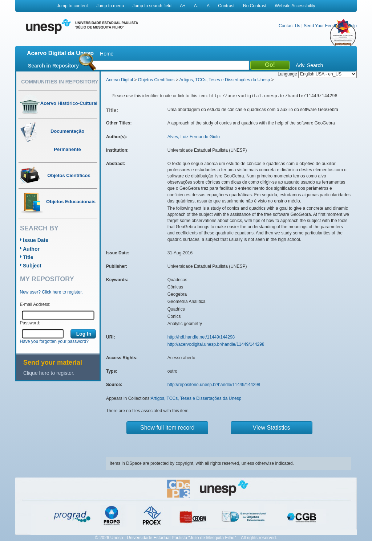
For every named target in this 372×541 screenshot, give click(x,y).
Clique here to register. (48, 373)
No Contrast (254, 5)
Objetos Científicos (156, 79)
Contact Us (289, 25)
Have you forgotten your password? (54, 341)
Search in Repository (53, 66)
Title (28, 257)
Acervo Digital (119, 79)
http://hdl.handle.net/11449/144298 (201, 337)
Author (31, 249)
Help (352, 25)
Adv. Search (309, 65)
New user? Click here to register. (51, 292)
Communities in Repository (59, 82)
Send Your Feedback (324, 25)
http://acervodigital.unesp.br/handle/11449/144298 (215, 344)
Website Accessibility (295, 5)
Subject (32, 266)
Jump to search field (152, 5)
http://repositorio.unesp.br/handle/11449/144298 (213, 384)
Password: (30, 322)
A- (196, 5)
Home (106, 54)
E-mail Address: (35, 304)
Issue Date (35, 240)
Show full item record (167, 428)
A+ (182, 5)
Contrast (226, 5)
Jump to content (72, 5)
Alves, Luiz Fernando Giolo (193, 136)
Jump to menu (110, 5)
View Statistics (271, 428)
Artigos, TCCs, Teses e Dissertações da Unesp (224, 79)
